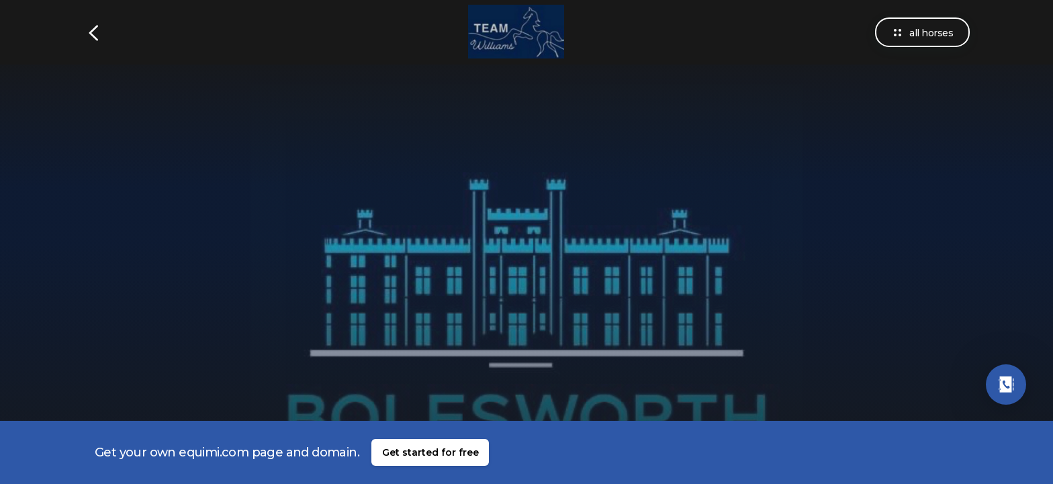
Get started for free (430, 452)
